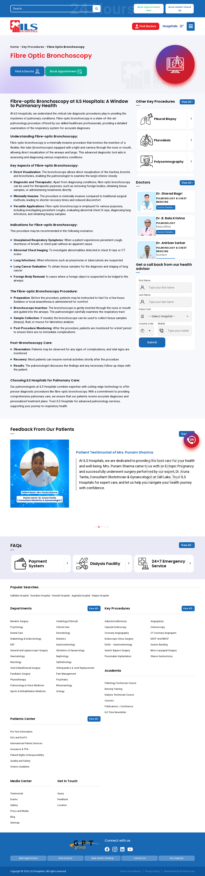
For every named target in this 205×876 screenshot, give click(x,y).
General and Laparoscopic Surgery (29, 650)
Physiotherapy (18, 679)
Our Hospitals (176, 858)
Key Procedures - (34, 47)
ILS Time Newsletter (115, 712)
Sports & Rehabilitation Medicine (28, 691)
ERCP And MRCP (160, 638)
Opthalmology (63, 662)
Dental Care (16, 633)
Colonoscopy (158, 627)
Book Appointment (66, 71)
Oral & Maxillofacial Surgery (25, 668)
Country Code (146, 323)
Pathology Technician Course (120, 683)
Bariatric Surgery (19, 621)
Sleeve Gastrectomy (162, 656)
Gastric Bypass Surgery (117, 650)
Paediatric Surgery (20, 673)
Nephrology (62, 656)
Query (60, 793)
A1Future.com (187, 871)
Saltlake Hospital (19, 595)
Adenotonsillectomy (116, 621)
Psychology (16, 627)
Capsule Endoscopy (115, 627)
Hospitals (170, 26)
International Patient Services (26, 743)
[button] (96, 527)
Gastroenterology (65, 644)
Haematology (17, 656)
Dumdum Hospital (40, 595)
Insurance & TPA (19, 749)
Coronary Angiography (117, 633)
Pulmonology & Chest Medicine (27, 685)
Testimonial (16, 793)
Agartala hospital (81, 595)
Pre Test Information (21, 731)
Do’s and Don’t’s (18, 737)
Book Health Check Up (179, 8)
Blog (12, 817)
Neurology (15, 662)
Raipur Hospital (100, 595)
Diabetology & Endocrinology (25, 638)
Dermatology (63, 633)
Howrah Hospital (61, 595)
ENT (12, 644)
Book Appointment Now (149, 8)
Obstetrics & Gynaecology (70, 650)
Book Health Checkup (102, 858)
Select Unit (145, 309)
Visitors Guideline (19, 766)
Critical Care (62, 627)
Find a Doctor (27, 71)
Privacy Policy (152, 871)
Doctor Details (165, 207)
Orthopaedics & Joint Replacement (75, 668)
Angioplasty (157, 621)
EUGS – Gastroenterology (118, 644)
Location (62, 805)
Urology (60, 691)
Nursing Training (113, 689)
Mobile (161, 323)
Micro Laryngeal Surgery (164, 650)
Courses (109, 700)
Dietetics (61, 638)
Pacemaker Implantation (118, 656)
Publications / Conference (119, 706)
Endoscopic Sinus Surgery (119, 638)
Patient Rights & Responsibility (27, 755)
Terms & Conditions (130, 871)
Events (14, 799)
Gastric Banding (159, 644)
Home (14, 47)
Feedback (62, 799)
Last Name (145, 295)
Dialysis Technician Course (119, 694)
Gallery (14, 805)
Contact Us (139, 858)
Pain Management (66, 673)
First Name (145, 280)
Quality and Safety (20, 761)
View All (187, 101)
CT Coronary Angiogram (163, 633)
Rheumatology (64, 685)
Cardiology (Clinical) (67, 621)
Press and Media (19, 811)
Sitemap (14, 822)
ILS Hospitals (23, 113)
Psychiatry (62, 679)
